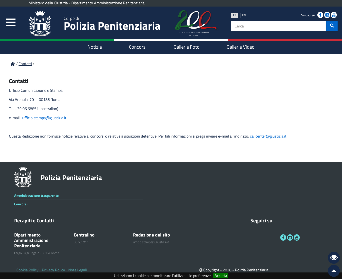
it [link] (234, 15)
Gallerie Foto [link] (187, 47)
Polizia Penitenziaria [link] (112, 24)
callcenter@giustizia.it (268, 136)
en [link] (244, 15)
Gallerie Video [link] (241, 47)
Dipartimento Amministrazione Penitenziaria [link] (108, 3)
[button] (332, 26)
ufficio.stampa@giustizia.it (44, 118)
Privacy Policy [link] (53, 270)
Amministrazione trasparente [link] (36, 195)
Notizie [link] (94, 47)
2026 (227, 270)
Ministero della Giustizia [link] (48, 3)
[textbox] (279, 26)
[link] (11, 22)
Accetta (221, 275)
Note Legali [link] (77, 270)
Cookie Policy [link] (27, 270)
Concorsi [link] (138, 47)
